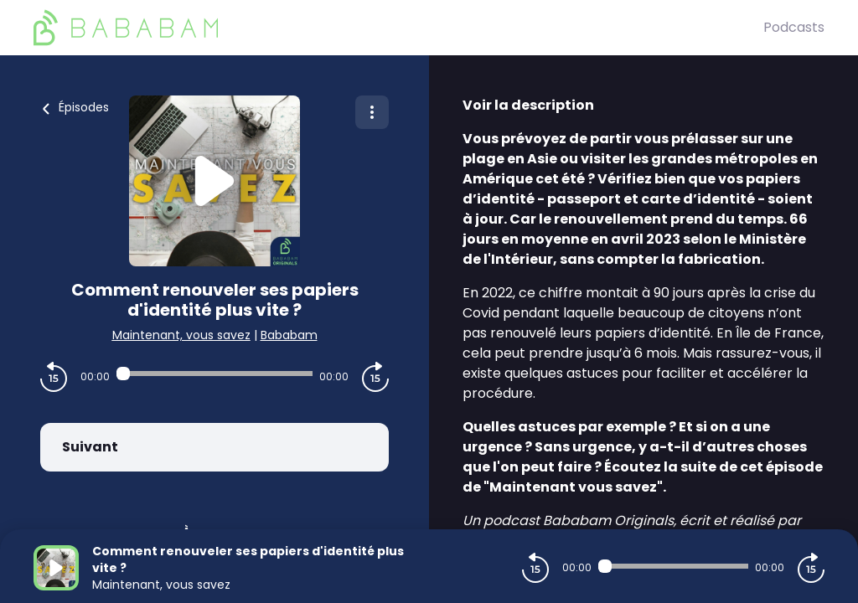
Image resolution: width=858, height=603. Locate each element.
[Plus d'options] (372, 112)
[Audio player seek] (214, 373)
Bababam (289, 335)
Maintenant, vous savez (181, 335)
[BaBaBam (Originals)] (398, 27)
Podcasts (793, 27)
